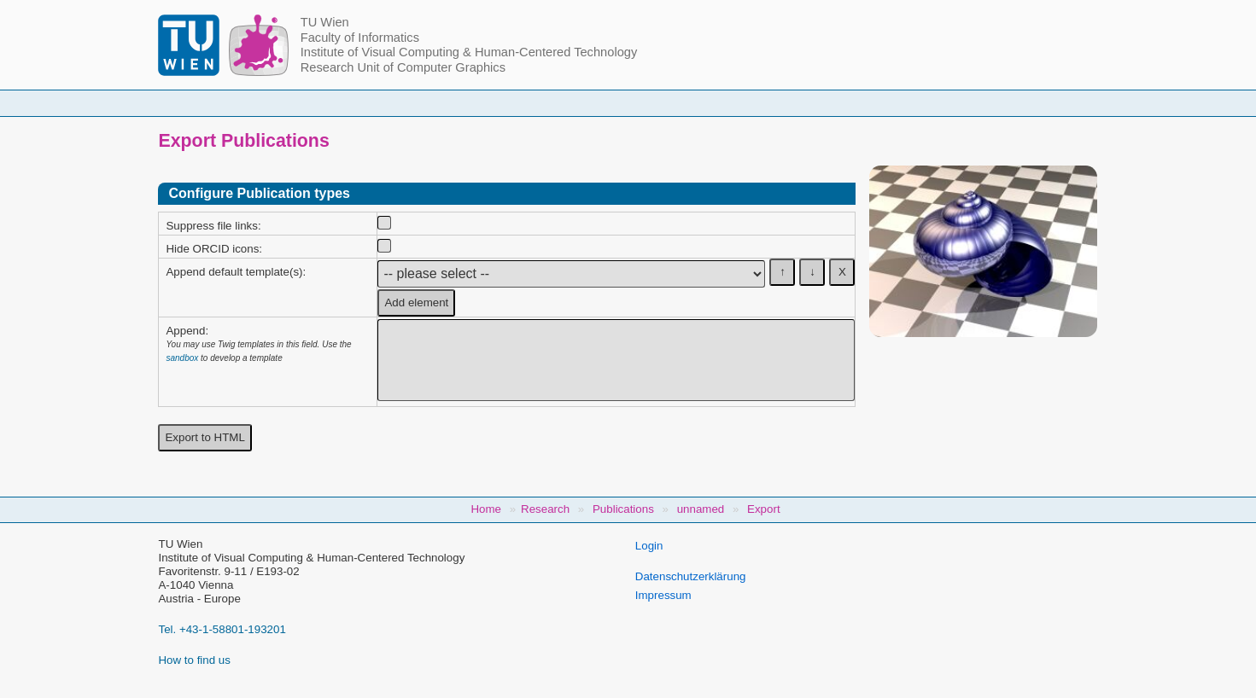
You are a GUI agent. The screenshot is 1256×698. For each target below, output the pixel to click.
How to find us (194, 660)
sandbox (182, 358)
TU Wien (325, 22)
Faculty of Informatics (360, 37)
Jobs (938, 102)
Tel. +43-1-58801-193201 (221, 629)
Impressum (663, 595)
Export (763, 509)
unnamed (701, 509)
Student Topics (615, 102)
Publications (841, 102)
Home (321, 102)
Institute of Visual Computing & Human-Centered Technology (469, 52)
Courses (502, 102)
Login (649, 545)
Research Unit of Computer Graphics (403, 67)
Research (731, 102)
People (409, 102)
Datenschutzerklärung (690, 576)
